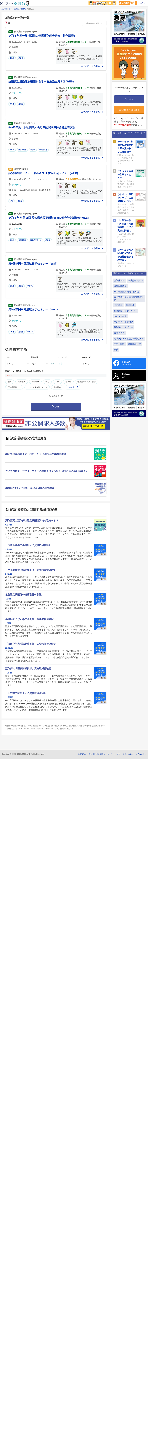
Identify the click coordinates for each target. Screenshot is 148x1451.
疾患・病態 (119, 344)
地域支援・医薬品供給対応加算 (128, 338)
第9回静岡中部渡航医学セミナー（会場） (33, 263)
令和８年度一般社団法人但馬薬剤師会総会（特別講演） (42, 35)
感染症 (20, 58)
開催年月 (34, 357)
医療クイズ (119, 333)
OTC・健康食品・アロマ (37, 387)
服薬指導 (130, 305)
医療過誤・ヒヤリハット (125, 311)
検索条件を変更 (94, 23)
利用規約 (82, 754)
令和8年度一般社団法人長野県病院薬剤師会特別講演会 (41, 127)
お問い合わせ (128, 754)
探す (56, 406)
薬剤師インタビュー (123, 327)
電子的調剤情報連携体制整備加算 (128, 298)
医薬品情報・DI (35, 240)
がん (11, 201)
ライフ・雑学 (120, 316)
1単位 (12, 58)
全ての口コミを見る (92, 66)
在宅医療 (57, 387)
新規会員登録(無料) (129, 110)
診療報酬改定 (134, 344)
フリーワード (61, 357)
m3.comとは (141, 754)
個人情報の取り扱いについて (100, 754)
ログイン (142, 3)
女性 (57, 382)
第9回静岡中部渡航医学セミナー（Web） (33, 309)
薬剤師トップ (7, 9)
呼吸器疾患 (43, 150)
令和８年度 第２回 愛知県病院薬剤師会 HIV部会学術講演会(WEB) (48, 217)
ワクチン (30, 286)
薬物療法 (21, 382)
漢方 (9, 382)
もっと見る (73, 387)
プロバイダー (86, 357)
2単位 (12, 286)
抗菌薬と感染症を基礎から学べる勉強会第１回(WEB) (41, 81)
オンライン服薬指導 (123, 322)
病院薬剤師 (22, 150)
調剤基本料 (119, 280)
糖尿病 (68, 382)
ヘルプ (117, 754)
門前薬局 (118, 305)
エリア (8, 357)
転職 (116, 349)
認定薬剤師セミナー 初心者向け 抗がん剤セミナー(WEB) (43, 173)
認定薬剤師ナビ (20, 9)
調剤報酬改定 (120, 286)
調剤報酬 (35, 382)
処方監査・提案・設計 (86, 382)
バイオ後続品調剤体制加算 (126, 291)
